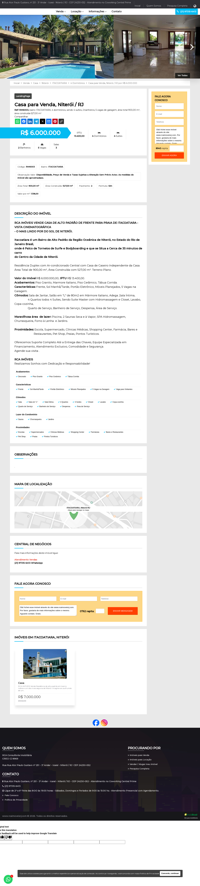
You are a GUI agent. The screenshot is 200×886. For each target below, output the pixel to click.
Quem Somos (153, 5)
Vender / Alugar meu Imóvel (143, 767)
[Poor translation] (8, 841)
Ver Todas (183, 75)
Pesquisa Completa (177, 5)
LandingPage (23, 96)
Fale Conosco (10, 798)
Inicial (137, 5)
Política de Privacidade (15, 803)
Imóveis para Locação (140, 762)
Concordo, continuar (170, 873)
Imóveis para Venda (139, 758)
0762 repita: (87, 612)
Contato (117, 11)
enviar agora (169, 155)
